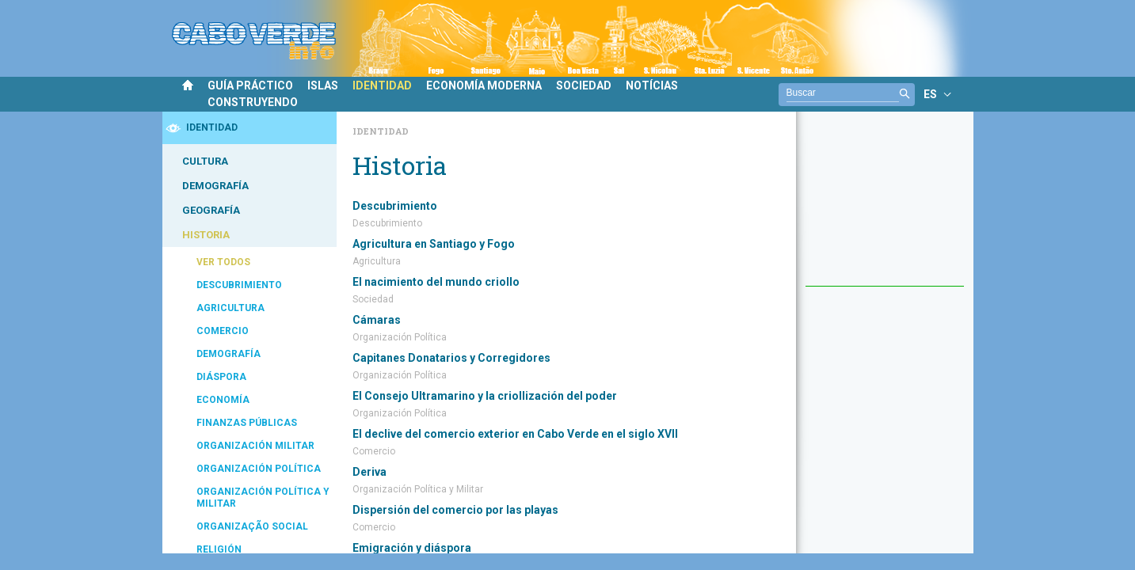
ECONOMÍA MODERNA (484, 85)
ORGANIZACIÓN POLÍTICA (258, 468)
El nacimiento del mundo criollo (436, 282)
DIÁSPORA (221, 376)
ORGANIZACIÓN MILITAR (255, 445)
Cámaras (376, 320)
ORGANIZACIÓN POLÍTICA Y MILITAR (262, 497)
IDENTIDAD (382, 85)
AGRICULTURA (230, 308)
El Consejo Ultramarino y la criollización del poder (484, 396)
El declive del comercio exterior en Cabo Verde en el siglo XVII (515, 434)
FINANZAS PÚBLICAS (246, 422)
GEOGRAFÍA (211, 210)
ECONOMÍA (222, 399)
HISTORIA (206, 235)
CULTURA (205, 161)
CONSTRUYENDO (253, 102)
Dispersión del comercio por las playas (455, 510)
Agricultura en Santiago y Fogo (433, 244)
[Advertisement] (885, 206)
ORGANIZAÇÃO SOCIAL (252, 526)
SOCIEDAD (583, 85)
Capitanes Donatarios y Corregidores (451, 358)
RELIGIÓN (219, 549)
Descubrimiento (394, 206)
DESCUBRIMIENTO (239, 285)
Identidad (380, 131)
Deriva (369, 472)
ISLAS (322, 85)
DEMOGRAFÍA (215, 186)
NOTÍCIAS (652, 85)
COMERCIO (222, 330)
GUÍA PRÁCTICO (250, 85)
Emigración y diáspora (411, 548)
